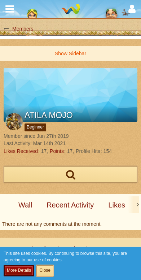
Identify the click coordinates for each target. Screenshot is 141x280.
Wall (25, 205)
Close (44, 270)
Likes (116, 205)
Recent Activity (70, 205)
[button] (10, 9)
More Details (19, 270)
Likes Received (21, 151)
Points (57, 151)
